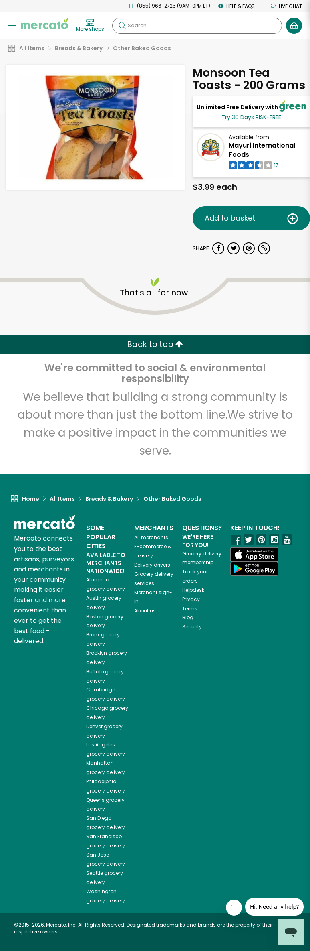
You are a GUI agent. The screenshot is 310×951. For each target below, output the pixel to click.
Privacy (191, 599)
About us (145, 610)
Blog (187, 617)
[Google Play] (254, 569)
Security (192, 626)
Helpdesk (193, 590)
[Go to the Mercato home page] (44, 23)
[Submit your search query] (122, 26)
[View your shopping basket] (294, 26)
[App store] (254, 554)
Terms (189, 608)
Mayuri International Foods (262, 150)
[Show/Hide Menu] (12, 25)
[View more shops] (90, 26)
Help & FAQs (236, 6)
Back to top (155, 344)
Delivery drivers (152, 564)
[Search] (197, 26)
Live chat (286, 6)
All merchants (151, 537)
